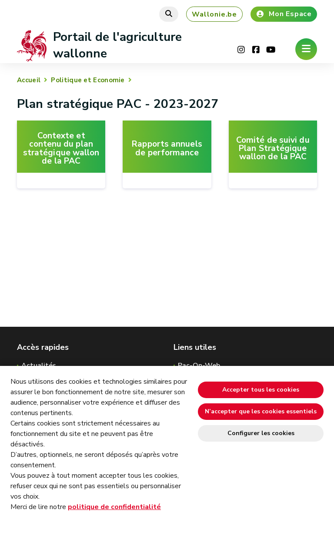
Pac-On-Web (199, 365)
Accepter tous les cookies (260, 390)
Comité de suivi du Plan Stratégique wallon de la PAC (273, 148)
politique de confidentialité (114, 507)
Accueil (28, 80)
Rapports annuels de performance (167, 148)
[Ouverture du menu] (306, 49)
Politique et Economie (87, 80)
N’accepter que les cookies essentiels (261, 411)
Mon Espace (284, 14)
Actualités (38, 365)
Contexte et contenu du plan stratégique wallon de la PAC (61, 148)
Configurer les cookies (260, 433)
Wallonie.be (214, 14)
